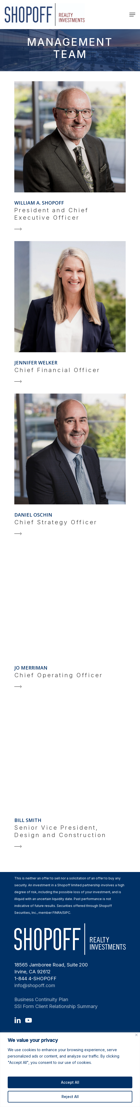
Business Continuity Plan (41, 999)
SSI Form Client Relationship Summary (56, 1006)
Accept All (70, 1082)
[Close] (136, 1035)
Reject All (70, 1096)
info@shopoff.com (34, 985)
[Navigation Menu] (132, 14)
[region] (70, 1069)
